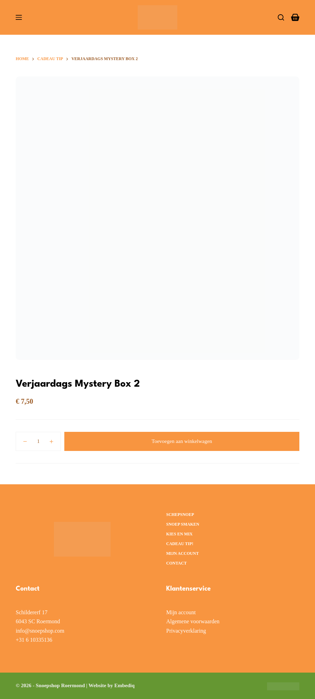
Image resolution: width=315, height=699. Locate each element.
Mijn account (182, 553)
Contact (176, 563)
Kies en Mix (179, 534)
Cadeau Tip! (179, 543)
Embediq (124, 685)
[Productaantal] (38, 441)
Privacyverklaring (186, 631)
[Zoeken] (281, 17)
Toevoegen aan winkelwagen (182, 441)
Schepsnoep (180, 514)
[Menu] (19, 17)
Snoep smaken (182, 524)
